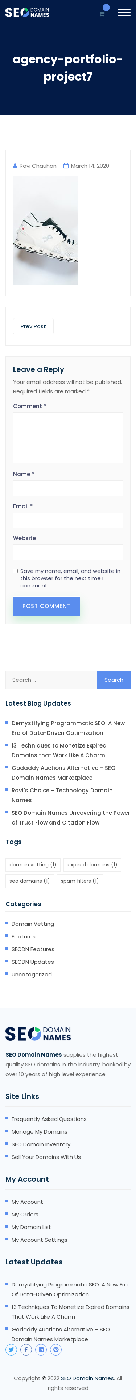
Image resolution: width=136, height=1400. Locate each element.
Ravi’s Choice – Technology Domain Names (62, 795)
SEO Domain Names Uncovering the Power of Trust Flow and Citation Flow (71, 817)
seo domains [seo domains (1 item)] (29, 881)
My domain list (31, 1227)
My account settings (39, 1239)
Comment (29, 406)
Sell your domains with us (46, 1157)
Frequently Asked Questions (49, 1119)
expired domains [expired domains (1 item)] (92, 864)
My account (27, 1202)
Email (23, 506)
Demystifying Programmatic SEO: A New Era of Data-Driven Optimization (68, 728)
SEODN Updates (33, 962)
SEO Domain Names (87, 1378)
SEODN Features (33, 949)
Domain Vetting (33, 924)
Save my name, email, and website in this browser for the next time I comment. (70, 578)
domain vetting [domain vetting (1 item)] (33, 864)
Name (23, 474)
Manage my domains (39, 1131)
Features (24, 936)
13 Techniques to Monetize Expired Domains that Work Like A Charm (59, 750)
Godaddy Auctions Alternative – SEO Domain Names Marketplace (63, 773)
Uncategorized (32, 974)
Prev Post (33, 326)
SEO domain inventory (41, 1144)
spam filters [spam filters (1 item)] (80, 881)
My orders (25, 1214)
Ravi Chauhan (38, 166)
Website (24, 538)
